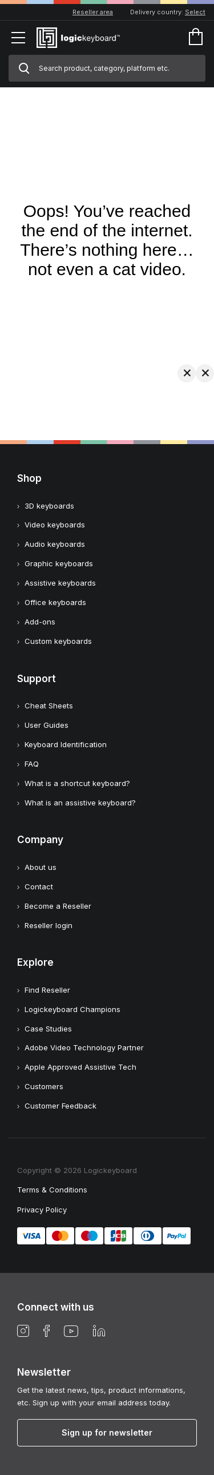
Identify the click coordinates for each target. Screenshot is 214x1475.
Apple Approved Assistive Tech (80, 1066)
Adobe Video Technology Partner (84, 1047)
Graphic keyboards (59, 563)
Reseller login (48, 925)
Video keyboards (55, 524)
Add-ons (40, 621)
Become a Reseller (58, 905)
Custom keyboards (58, 641)
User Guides (46, 725)
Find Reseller (47, 989)
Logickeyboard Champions (72, 1009)
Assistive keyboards (60, 582)
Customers (44, 1086)
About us (40, 867)
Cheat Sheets (49, 705)
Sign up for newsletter (107, 1432)
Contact (39, 886)
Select (195, 12)
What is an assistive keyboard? (80, 802)
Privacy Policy (42, 1209)
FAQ (32, 763)
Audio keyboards (55, 544)
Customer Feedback (60, 1105)
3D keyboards (49, 505)
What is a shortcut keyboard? (77, 783)
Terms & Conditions (52, 1189)
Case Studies (48, 1028)
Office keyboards (55, 602)
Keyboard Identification (66, 744)
